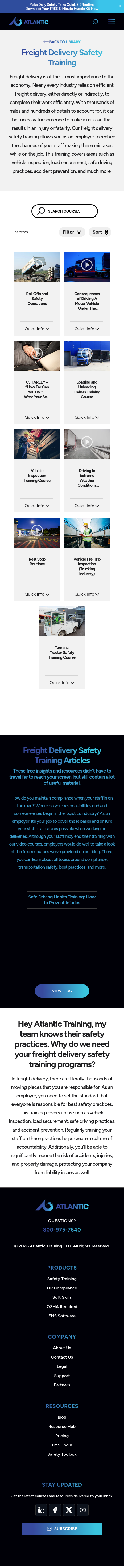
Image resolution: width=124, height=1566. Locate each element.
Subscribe (62, 1528)
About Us (62, 1347)
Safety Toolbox (61, 1454)
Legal (62, 1366)
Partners (62, 1384)
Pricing (62, 1435)
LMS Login (62, 1445)
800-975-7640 (62, 1230)
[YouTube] (83, 1510)
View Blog (62, 991)
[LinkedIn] (41, 1510)
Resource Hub (62, 1426)
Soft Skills (62, 1297)
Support (62, 1375)
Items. (22, 232)
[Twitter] (69, 1510)
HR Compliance (62, 1288)
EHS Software (62, 1315)
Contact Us (62, 1357)
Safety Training (62, 1278)
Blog (62, 1417)
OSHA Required (62, 1306)
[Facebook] (55, 1510)
